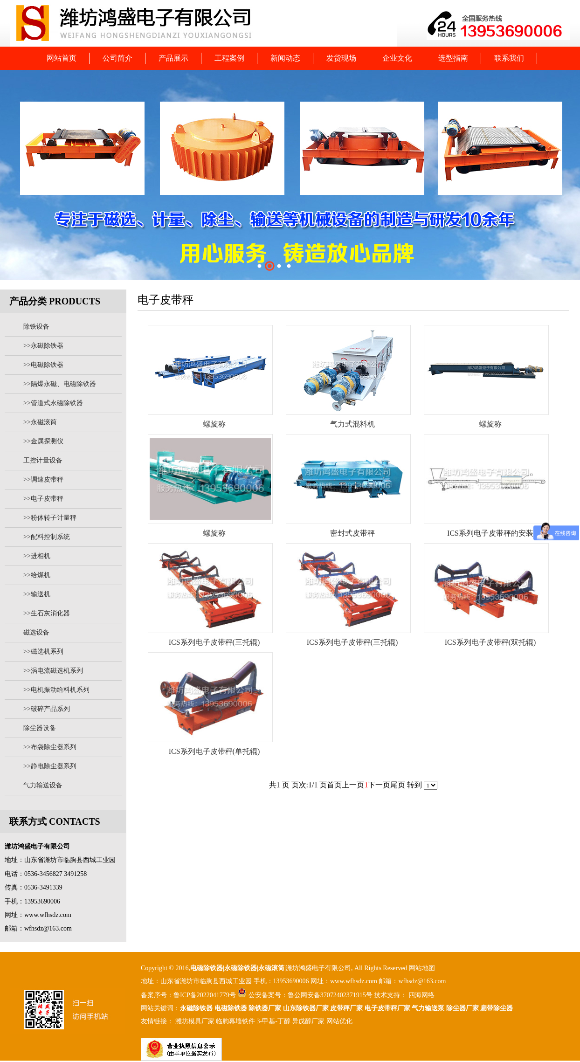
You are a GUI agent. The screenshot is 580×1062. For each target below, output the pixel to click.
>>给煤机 (36, 575)
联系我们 (509, 58)
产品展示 (173, 58)
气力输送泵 (428, 1008)
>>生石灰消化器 (46, 613)
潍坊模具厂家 (194, 1021)
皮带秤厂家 (346, 1008)
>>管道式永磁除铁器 (53, 403)
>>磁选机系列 (43, 651)
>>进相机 (36, 555)
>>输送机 (36, 594)
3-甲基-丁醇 (273, 1021)
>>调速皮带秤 (43, 479)
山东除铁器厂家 (306, 1008)
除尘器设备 (39, 727)
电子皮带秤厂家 (387, 1008)
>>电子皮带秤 (43, 498)
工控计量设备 (42, 460)
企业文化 (397, 58)
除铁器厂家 (265, 1008)
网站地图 (422, 968)
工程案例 (229, 58)
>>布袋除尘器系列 (49, 747)
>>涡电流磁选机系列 (53, 670)
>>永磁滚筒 (40, 422)
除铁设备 (36, 326)
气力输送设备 (42, 785)
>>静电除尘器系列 (49, 766)
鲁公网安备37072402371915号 (330, 995)
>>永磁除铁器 (43, 345)
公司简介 (117, 58)
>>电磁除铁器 (43, 364)
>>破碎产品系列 (46, 708)
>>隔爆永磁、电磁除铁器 (59, 383)
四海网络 (421, 995)
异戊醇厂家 (308, 1021)
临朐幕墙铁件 (235, 1021)
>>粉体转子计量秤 (49, 517)
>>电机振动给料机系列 (56, 689)
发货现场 (341, 58)
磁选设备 (36, 632)
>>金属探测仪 (43, 441)
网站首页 (61, 58)
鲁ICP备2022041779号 (205, 995)
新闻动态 (285, 58)
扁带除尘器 (496, 1008)
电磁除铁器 (206, 968)
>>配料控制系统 (46, 536)
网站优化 (339, 1021)
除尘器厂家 (462, 1008)
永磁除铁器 (196, 1008)
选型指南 (453, 58)
